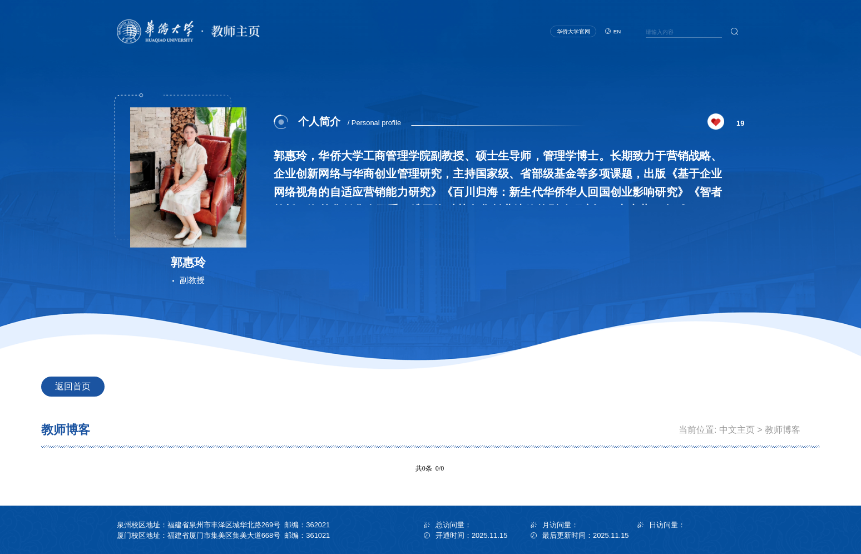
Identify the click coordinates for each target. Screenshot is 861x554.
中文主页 (737, 429)
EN (617, 31)
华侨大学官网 (573, 31)
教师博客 (782, 429)
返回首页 (73, 386)
